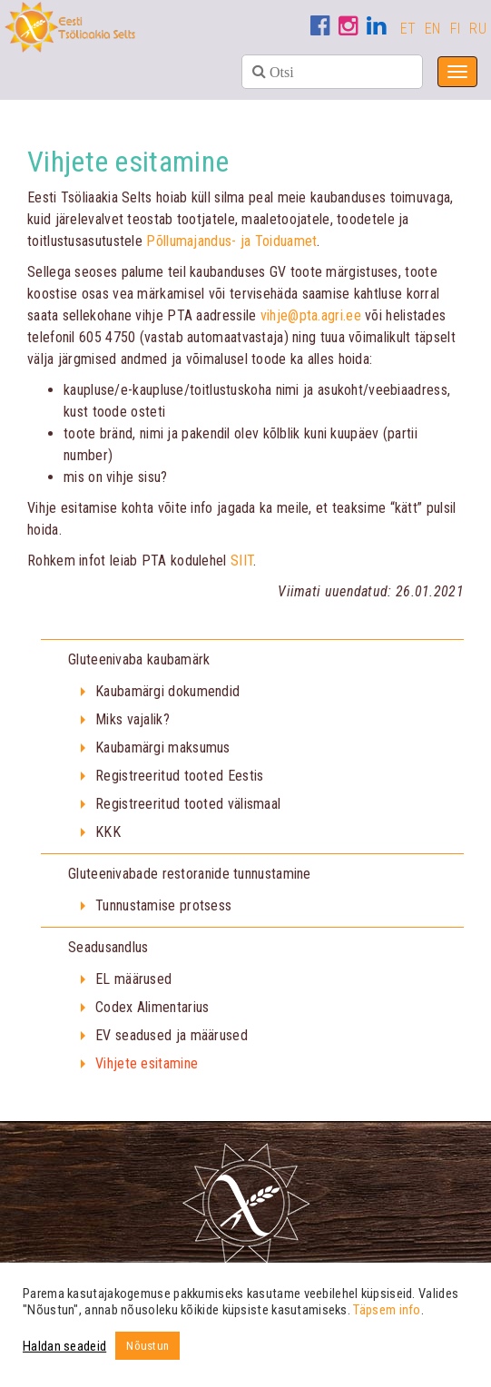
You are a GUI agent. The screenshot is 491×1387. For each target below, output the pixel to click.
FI (455, 28)
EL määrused (133, 979)
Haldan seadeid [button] (64, 1346)
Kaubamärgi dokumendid (167, 691)
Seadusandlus (108, 947)
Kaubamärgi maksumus (163, 747)
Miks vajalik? (132, 719)
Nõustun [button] (147, 1346)
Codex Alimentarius (152, 1007)
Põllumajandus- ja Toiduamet (231, 241)
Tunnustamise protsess (163, 905)
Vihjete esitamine (146, 1063)
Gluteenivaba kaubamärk (139, 659)
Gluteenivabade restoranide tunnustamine (189, 873)
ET (408, 28)
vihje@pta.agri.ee (310, 315)
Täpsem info (386, 1310)
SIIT (242, 560)
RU (477, 28)
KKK (108, 832)
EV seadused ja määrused (171, 1035)
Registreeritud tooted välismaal (187, 803)
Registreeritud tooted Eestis (179, 775)
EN (433, 28)
